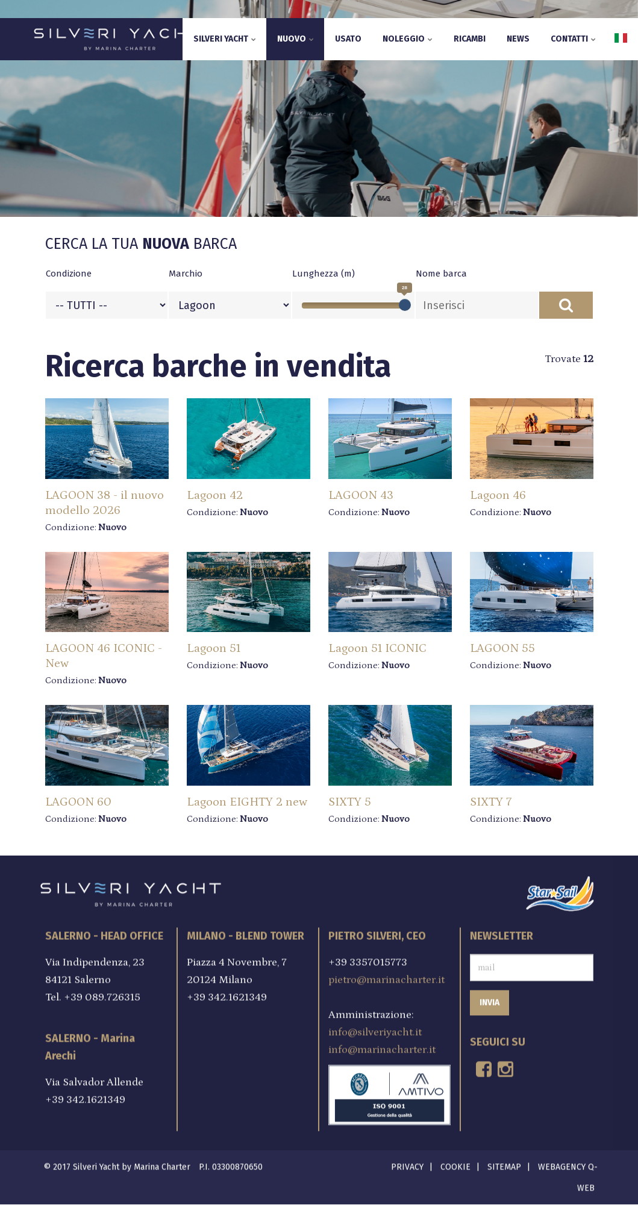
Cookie (455, 1163)
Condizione (69, 273)
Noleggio (408, 39)
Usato (348, 39)
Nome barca (441, 273)
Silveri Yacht (224, 39)
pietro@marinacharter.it (386, 977)
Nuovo (295, 39)
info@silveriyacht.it (375, 1029)
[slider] (405, 305)
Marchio (185, 273)
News (518, 39)
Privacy (407, 1163)
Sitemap (504, 1163)
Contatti (573, 39)
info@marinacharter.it (382, 1047)
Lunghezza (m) (323, 273)
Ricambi (470, 39)
